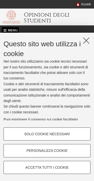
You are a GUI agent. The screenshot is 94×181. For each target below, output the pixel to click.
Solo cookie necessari (47, 134)
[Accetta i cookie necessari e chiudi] (86, 40)
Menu (13, 30)
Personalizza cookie (46, 151)
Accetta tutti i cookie (47, 167)
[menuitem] (83, 4)
